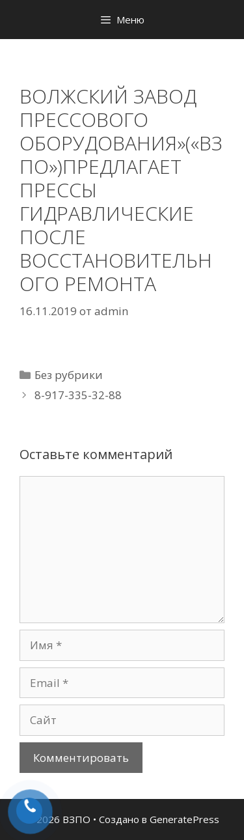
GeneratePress (184, 819)
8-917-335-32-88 (78, 394)
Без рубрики (68, 374)
